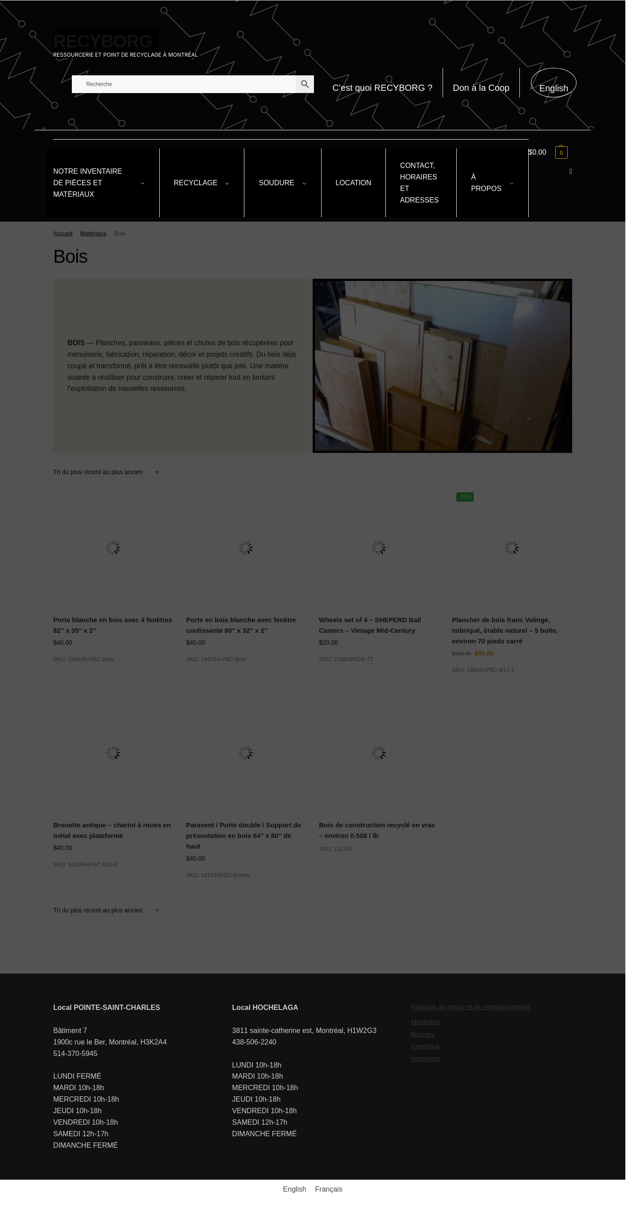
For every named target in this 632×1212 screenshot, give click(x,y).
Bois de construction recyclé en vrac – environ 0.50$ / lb (377, 830)
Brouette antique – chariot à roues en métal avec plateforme (112, 830)
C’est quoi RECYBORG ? (382, 88)
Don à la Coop (481, 88)
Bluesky (423, 1034)
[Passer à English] (554, 82)
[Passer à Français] (329, 1189)
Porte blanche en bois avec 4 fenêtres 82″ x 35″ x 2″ (112, 625)
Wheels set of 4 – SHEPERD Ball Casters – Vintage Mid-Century (370, 625)
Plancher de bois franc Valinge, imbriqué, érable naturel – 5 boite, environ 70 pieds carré (505, 630)
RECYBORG (102, 41)
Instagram (426, 1058)
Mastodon (425, 1021)
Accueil (63, 233)
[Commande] (107, 472)
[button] (550, 152)
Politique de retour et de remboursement (470, 1006)
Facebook (425, 1046)
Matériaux (93, 233)
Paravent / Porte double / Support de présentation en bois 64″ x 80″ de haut (243, 835)
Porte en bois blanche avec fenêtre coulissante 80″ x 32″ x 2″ (241, 625)
